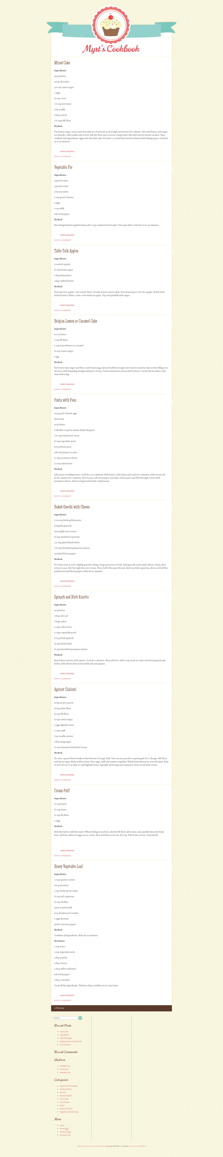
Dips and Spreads (66, 1095)
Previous (59, 1008)
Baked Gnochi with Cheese (72, 507)
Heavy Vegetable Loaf (68, 866)
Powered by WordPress (138, 1146)
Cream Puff (62, 790)
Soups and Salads (66, 1108)
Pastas (62, 1105)
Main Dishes (64, 1099)
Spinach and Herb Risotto (71, 597)
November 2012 (65, 1066)
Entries (64, 1128)
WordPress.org (65, 1135)
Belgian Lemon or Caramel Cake (75, 321)
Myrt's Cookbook (111, 49)
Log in (62, 1125)
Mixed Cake (62, 63)
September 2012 (65, 1072)
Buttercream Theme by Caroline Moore (90, 1146)
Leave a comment (62, 156)
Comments (65, 1132)
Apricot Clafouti (65, 689)
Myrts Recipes (67, 151)
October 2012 (64, 1069)
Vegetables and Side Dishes (69, 1112)
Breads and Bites (66, 1089)
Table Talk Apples (66, 251)
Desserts (63, 1092)
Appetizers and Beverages (69, 1086)
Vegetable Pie (63, 167)
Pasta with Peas (65, 400)
